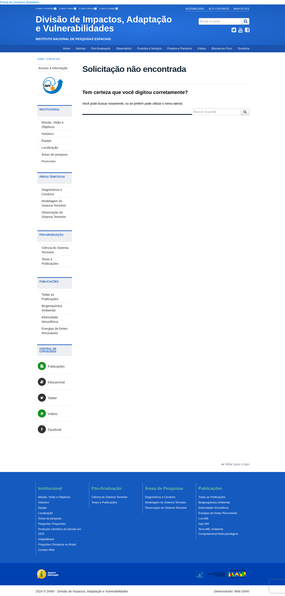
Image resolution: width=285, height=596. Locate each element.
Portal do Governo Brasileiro (19, 2)
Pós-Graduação (100, 48)
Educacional (51, 382)
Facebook (49, 429)
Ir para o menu (68, 8)
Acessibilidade (194, 9)
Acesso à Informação (53, 68)
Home (66, 48)
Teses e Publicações (104, 502)
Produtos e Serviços (149, 48)
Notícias (81, 48)
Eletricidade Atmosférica (213, 507)
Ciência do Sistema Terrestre (109, 497)
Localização (50, 147)
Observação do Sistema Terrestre (166, 507)
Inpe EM (203, 523)
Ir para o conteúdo (46, 8)
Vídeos (201, 48)
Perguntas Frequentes (52, 523)
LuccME (203, 518)
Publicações (51, 366)
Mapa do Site (241, 9)
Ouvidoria (243, 48)
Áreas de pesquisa (54, 154)
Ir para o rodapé (108, 8)
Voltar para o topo (235, 464)
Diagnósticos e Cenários (160, 497)
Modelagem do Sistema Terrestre (165, 502)
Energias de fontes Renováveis (217, 513)
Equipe (46, 140)
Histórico (48, 134)
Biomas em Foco (222, 48)
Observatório (124, 48)
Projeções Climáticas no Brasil (57, 544)
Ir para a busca (88, 8)
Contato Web (46, 549)
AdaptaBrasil (46, 539)
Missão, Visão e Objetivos (54, 497)
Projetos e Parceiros (179, 48)
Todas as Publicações (212, 497)
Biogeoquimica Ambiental (214, 502)
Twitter (47, 398)
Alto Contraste (219, 9)
